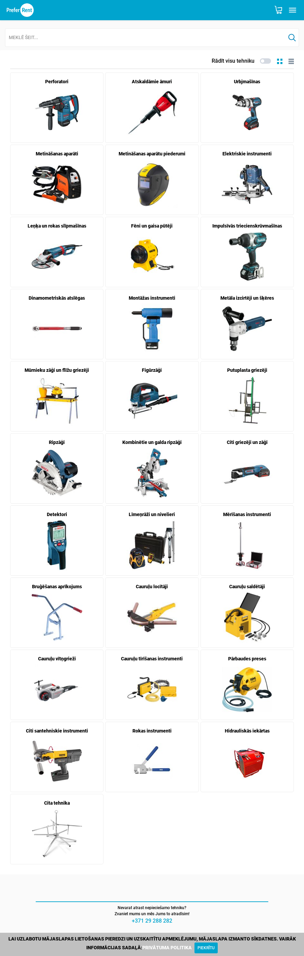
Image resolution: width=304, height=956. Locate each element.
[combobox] (145, 38)
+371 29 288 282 (152, 921)
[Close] (206, 948)
